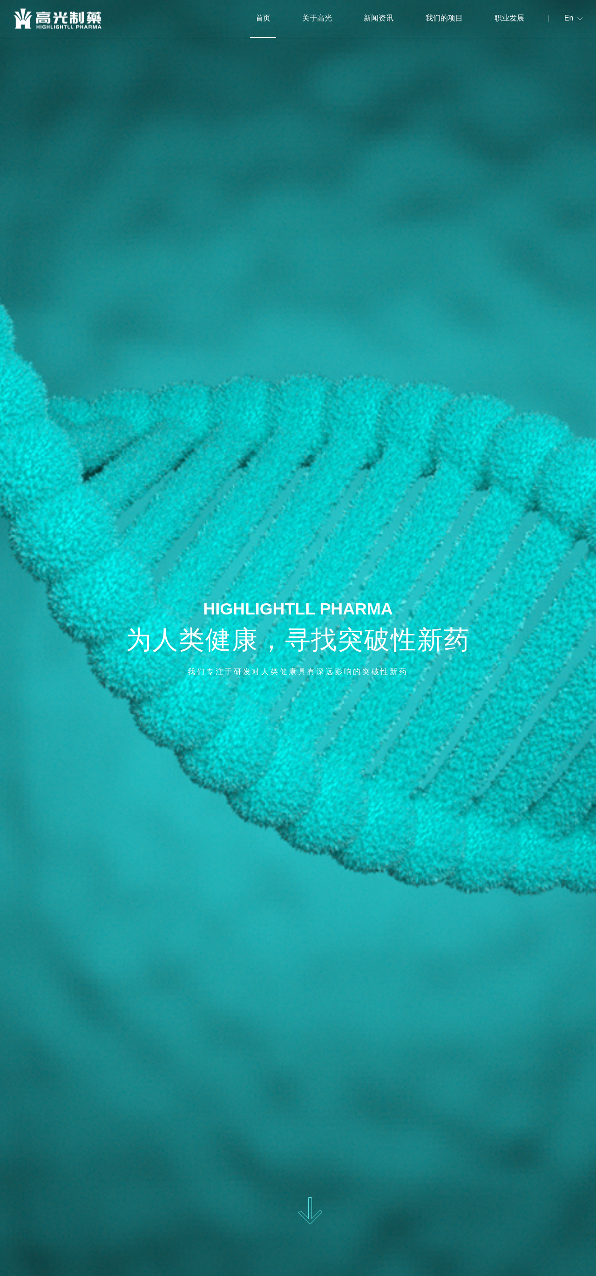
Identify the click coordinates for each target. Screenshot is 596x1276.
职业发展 (509, 18)
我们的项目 (444, 18)
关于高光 (317, 18)
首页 (263, 18)
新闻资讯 (378, 18)
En (569, 18)
